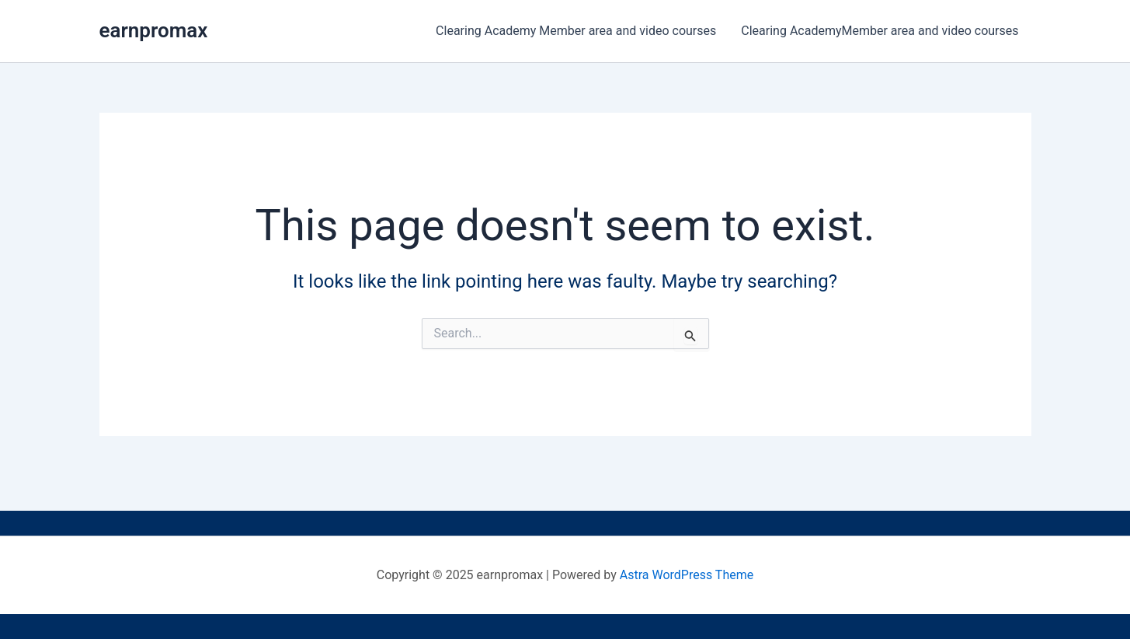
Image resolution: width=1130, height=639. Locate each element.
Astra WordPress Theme (686, 574)
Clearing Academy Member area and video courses (576, 30)
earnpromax (153, 30)
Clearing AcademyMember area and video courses (879, 30)
